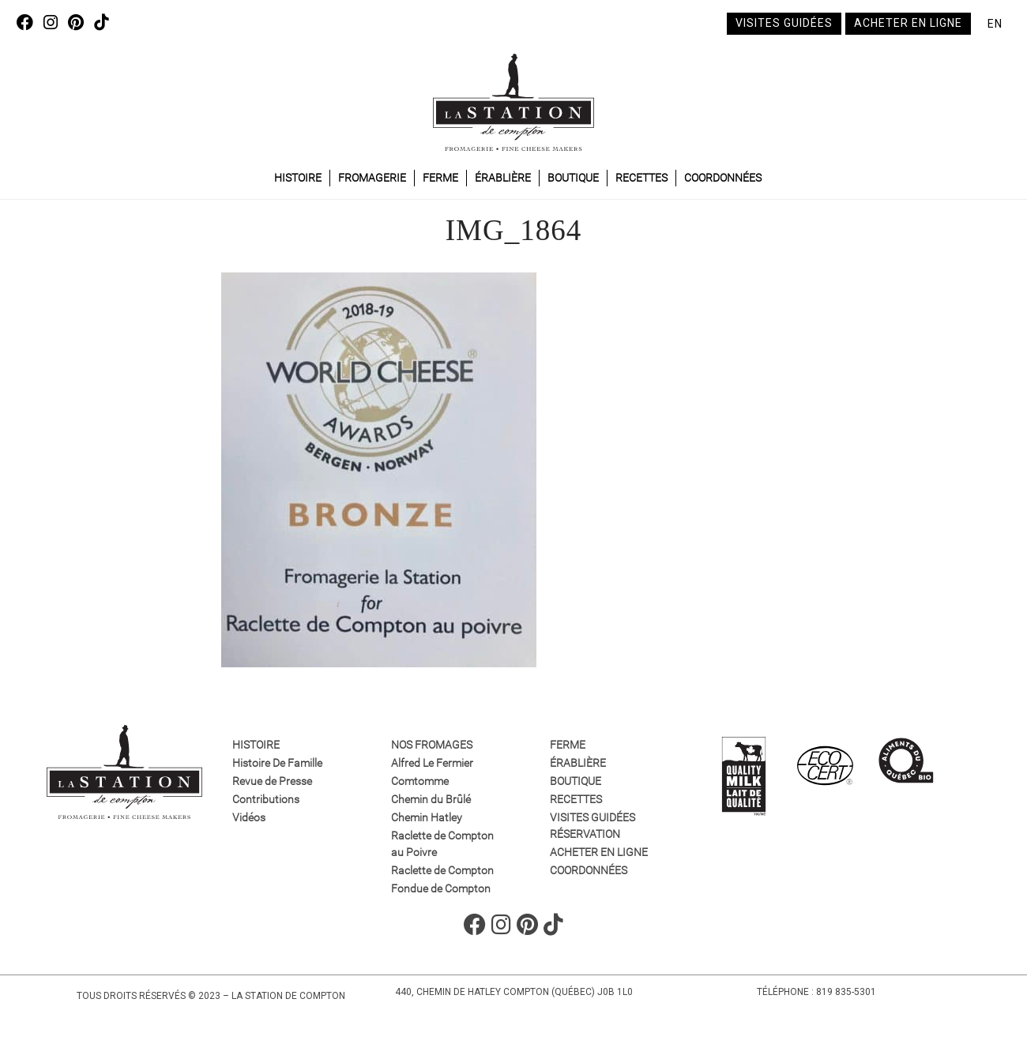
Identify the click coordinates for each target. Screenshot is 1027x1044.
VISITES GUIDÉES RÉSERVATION (592, 825)
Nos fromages (431, 744)
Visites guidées (784, 23)
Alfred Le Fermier (432, 763)
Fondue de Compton (441, 888)
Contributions (265, 799)
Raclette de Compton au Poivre (442, 843)
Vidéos (248, 817)
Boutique (573, 177)
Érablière (503, 177)
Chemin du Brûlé (431, 799)
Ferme (440, 177)
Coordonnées (723, 177)
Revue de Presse (272, 781)
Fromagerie (372, 177)
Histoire (298, 177)
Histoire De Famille (277, 763)
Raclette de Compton (442, 870)
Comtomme (420, 781)
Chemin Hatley (426, 817)
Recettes (641, 177)
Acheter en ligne (908, 23)
